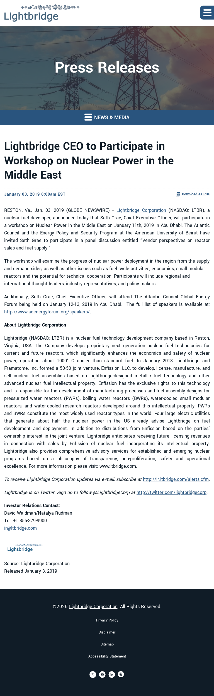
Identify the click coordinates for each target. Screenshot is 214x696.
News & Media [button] (107, 117)
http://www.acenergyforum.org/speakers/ (47, 312)
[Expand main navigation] (207, 13)
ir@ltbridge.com (20, 528)
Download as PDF (193, 194)
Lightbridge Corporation (141, 210)
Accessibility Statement (107, 656)
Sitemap (107, 644)
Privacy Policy (107, 620)
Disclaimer (107, 632)
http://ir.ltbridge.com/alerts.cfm (176, 479)
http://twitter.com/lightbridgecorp (171, 492)
